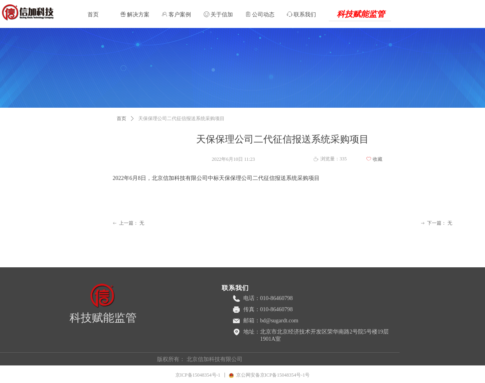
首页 (121, 118)
